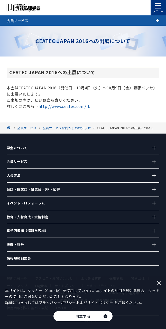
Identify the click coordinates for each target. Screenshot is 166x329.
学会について (17, 147)
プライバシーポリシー (57, 302)
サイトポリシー (100, 302)
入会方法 (14, 175)
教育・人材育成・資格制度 (27, 216)
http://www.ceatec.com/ (62, 106)
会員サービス (17, 161)
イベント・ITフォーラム (26, 203)
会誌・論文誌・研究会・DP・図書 (33, 189)
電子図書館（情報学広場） (27, 230)
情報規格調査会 (19, 258)
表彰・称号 (15, 244)
